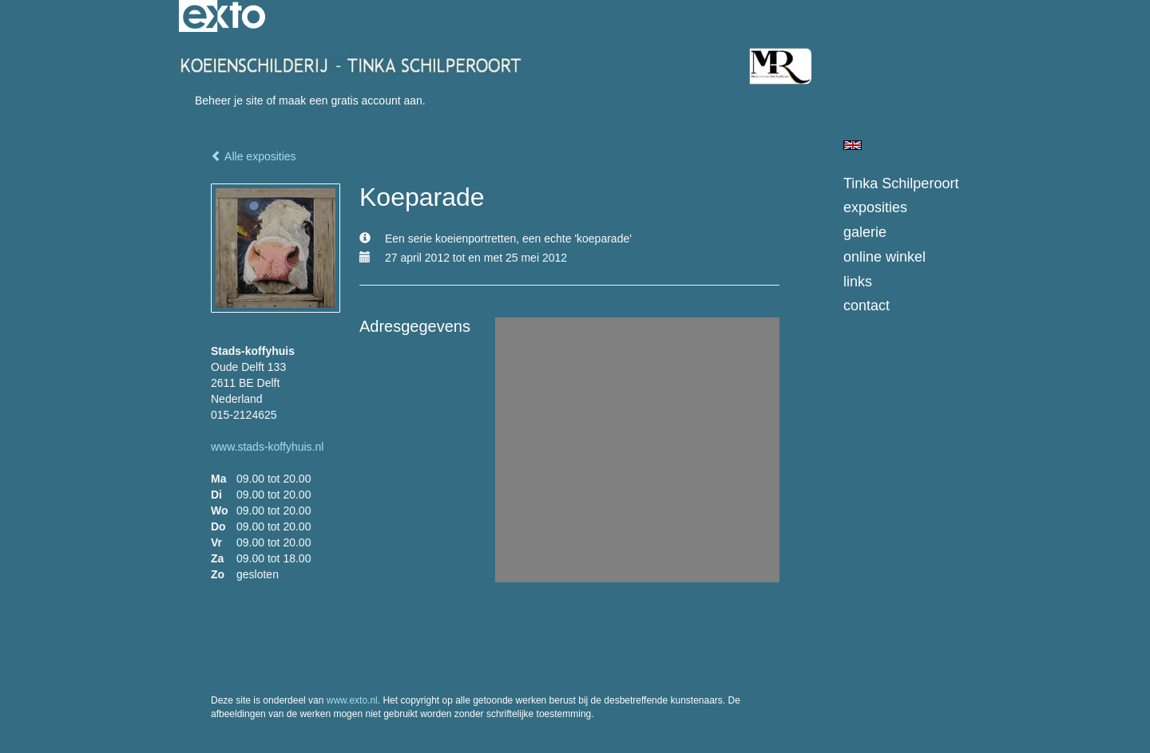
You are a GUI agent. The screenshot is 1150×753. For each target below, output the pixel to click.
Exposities (875, 207)
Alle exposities (253, 156)
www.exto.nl (352, 700)
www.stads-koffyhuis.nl (267, 446)
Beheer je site (229, 100)
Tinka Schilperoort (900, 183)
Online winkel (884, 257)
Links (857, 282)
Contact (866, 305)
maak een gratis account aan (350, 100)
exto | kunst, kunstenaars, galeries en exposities (224, 16)
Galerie (864, 232)
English (852, 145)
